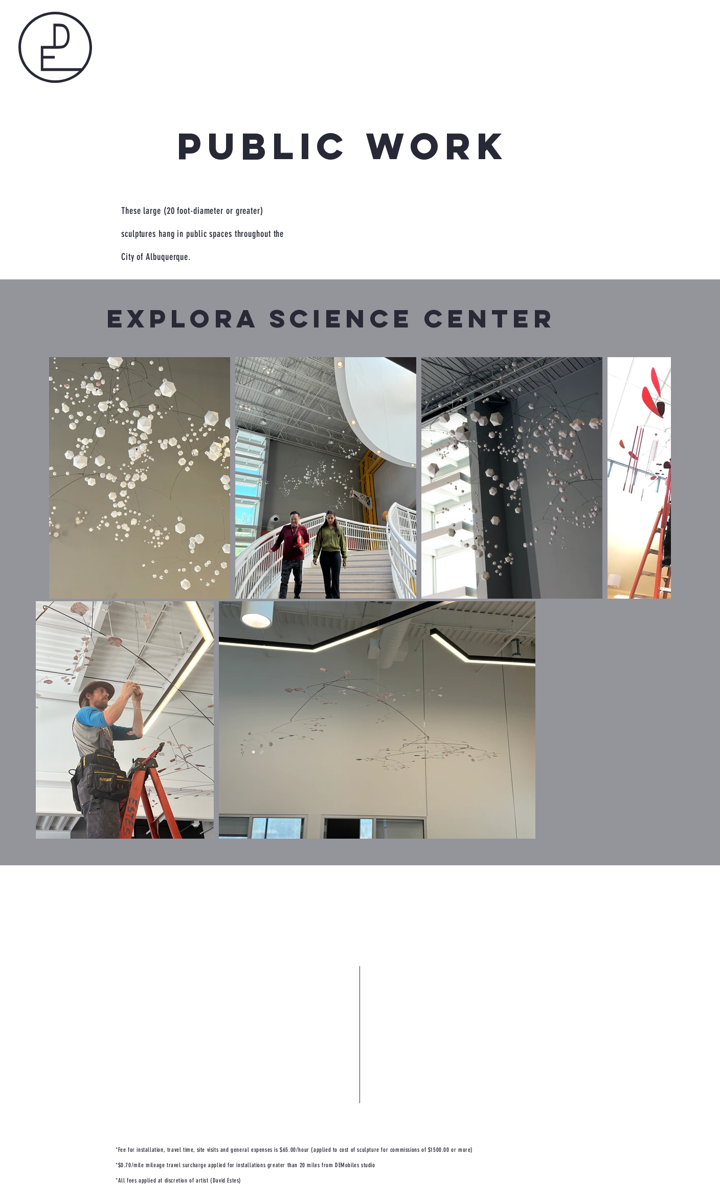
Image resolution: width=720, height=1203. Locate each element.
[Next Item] (653, 478)
